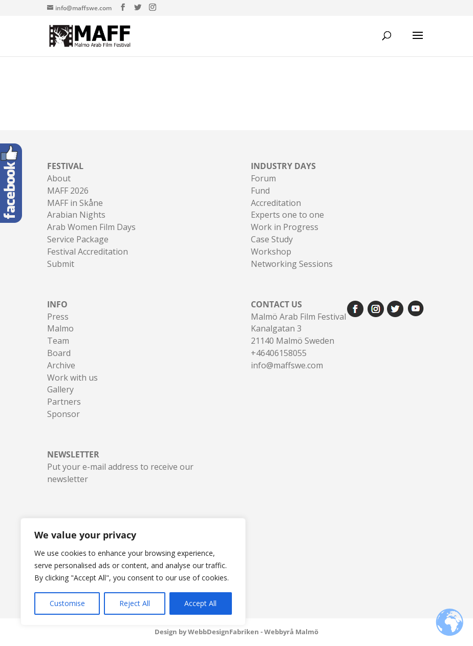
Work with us (72, 377)
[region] (133, 572)
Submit (60, 263)
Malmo (60, 328)
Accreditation (276, 203)
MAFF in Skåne (75, 203)
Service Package (78, 239)
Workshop (271, 251)
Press (58, 316)
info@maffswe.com (287, 365)
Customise (67, 603)
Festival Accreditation (87, 251)
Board (59, 353)
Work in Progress (284, 227)
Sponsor (63, 414)
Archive (61, 365)
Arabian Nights (76, 214)
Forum (263, 178)
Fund (260, 190)
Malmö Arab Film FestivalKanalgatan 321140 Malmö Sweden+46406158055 (298, 329)
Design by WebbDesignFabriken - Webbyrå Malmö (236, 631)
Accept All (200, 603)
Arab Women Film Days (91, 227)
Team (58, 340)
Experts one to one (287, 214)
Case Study (272, 239)
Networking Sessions (292, 263)
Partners (64, 401)
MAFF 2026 (68, 190)
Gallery (60, 389)
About (59, 178)
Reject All (134, 603)
